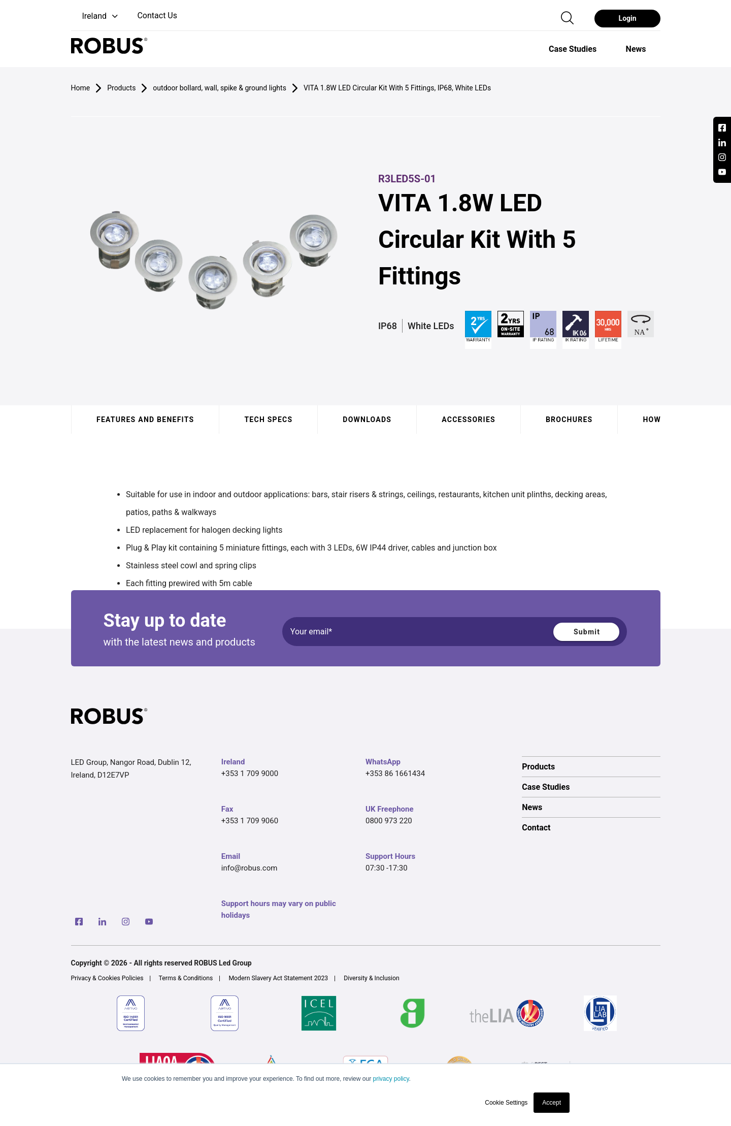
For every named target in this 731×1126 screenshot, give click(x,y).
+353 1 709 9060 (249, 820)
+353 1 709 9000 (249, 773)
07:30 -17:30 (387, 868)
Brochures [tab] (568, 419)
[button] (95, 16)
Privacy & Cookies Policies (107, 978)
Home (80, 88)
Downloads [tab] (367, 419)
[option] (572, 48)
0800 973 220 (389, 820)
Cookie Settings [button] (506, 1102)
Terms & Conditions (186, 978)
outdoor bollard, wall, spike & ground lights (219, 88)
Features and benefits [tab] (145, 419)
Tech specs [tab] (268, 419)
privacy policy (391, 1078)
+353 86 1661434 (395, 773)
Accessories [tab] (468, 419)
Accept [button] (551, 1102)
